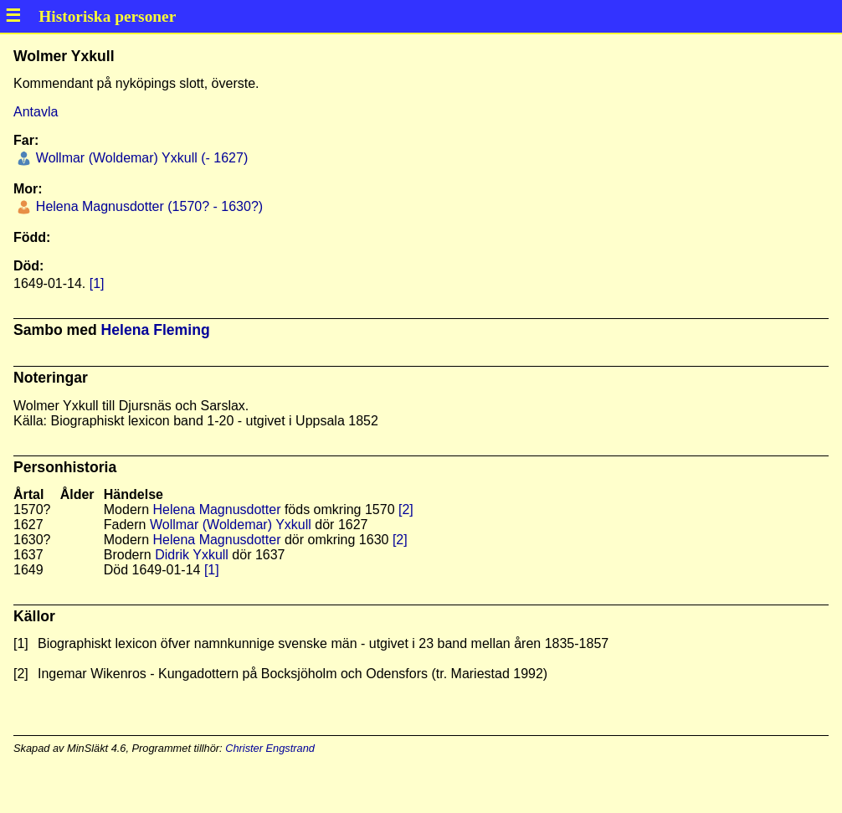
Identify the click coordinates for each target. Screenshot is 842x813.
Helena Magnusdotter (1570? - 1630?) (147, 206)
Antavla (35, 112)
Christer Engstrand (270, 748)
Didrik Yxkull (191, 555)
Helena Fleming (155, 330)
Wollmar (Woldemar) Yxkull (230, 524)
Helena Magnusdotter (216, 509)
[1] (97, 283)
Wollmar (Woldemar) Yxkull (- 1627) (140, 158)
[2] (405, 509)
